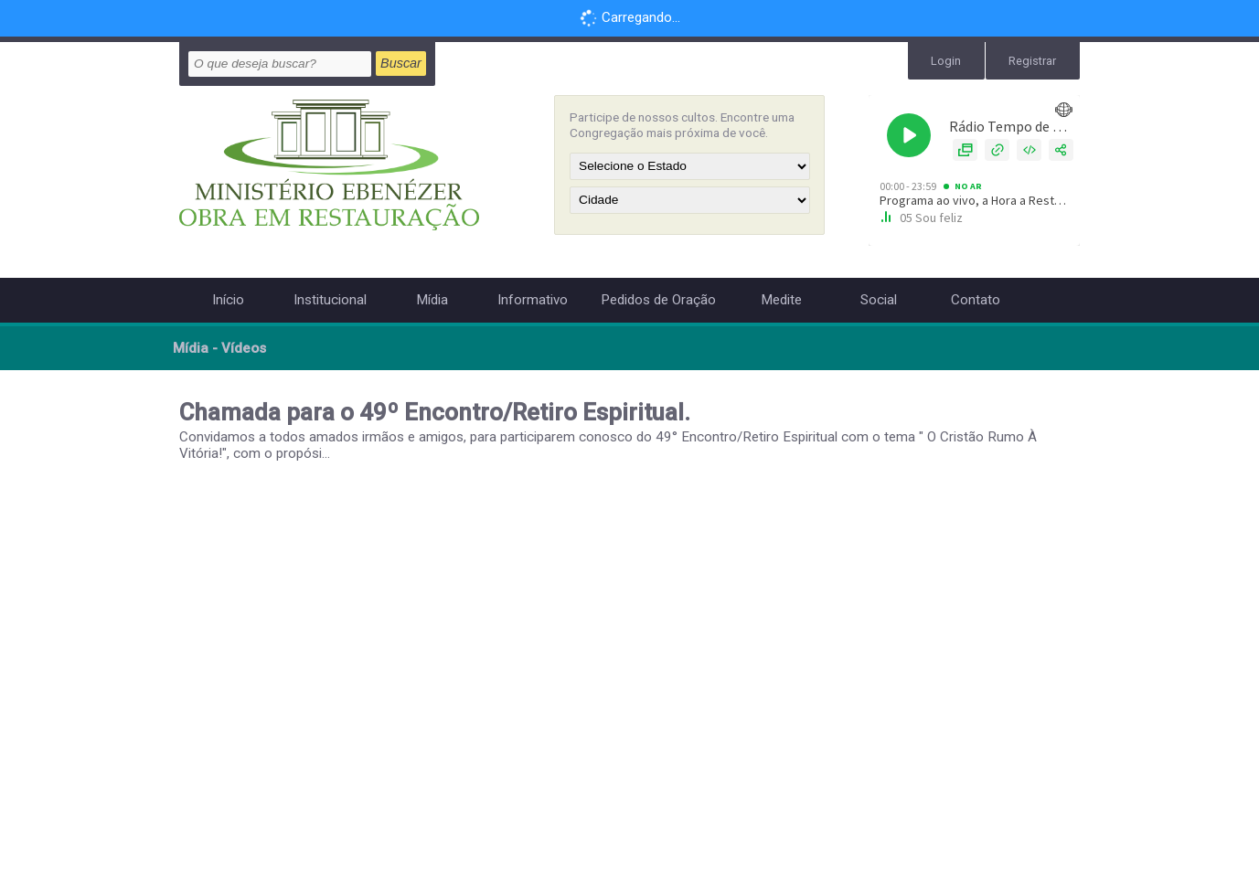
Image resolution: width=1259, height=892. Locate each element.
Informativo (532, 300)
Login (951, 59)
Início (228, 300)
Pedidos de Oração (658, 300)
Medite (781, 300)
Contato (975, 300)
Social (878, 300)
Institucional (330, 300)
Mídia (432, 300)
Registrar (1034, 59)
